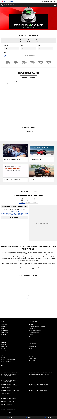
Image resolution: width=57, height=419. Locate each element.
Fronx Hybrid (4, 330)
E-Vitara (3, 339)
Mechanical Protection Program (37, 326)
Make (28, 47)
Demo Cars (4, 346)
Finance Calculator (6, 361)
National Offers (5, 351)
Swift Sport (4, 326)
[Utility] (41, 62)
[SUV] (33, 62)
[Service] (28, 417)
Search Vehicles (30, 55)
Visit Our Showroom (28, 77)
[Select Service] (28, 201)
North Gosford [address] (24, 191)
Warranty (31, 334)
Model (45, 47)
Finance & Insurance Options (8, 359)
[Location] (22, 201)
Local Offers (4, 353)
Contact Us (32, 349)
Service (31, 324)
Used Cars (3, 349)
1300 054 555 (8, 404)
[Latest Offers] (41, 153)
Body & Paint (32, 328)
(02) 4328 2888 (16, 211)
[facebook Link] (2, 365)
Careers (31, 353)
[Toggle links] (6, 412)
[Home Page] (7, 1)
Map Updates (32, 343)
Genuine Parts (32, 341)
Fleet (2, 355)
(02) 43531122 (7, 387)
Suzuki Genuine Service (35, 330)
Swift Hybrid (4, 324)
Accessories (32, 339)
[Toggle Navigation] (55, 5)
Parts (30, 337)
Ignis (2, 328)
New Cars (3, 344)
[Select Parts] (35, 201)
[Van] (49, 62)
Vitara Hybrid (4, 332)
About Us (31, 351)
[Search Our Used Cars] (15, 153)
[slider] (5, 56)
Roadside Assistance (34, 332)
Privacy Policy (32, 358)
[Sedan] (16, 62)
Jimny (2, 337)
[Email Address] (14, 214)
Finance (3, 357)
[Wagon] (24, 62)
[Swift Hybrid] (28, 113)
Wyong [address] (35, 191)
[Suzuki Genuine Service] (15, 173)
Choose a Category (28, 82)
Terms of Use (32, 360)
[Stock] (9, 417)
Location (11, 47)
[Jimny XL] (41, 173)
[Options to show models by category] (28, 83)
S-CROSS (3, 334)
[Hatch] (8, 62)
